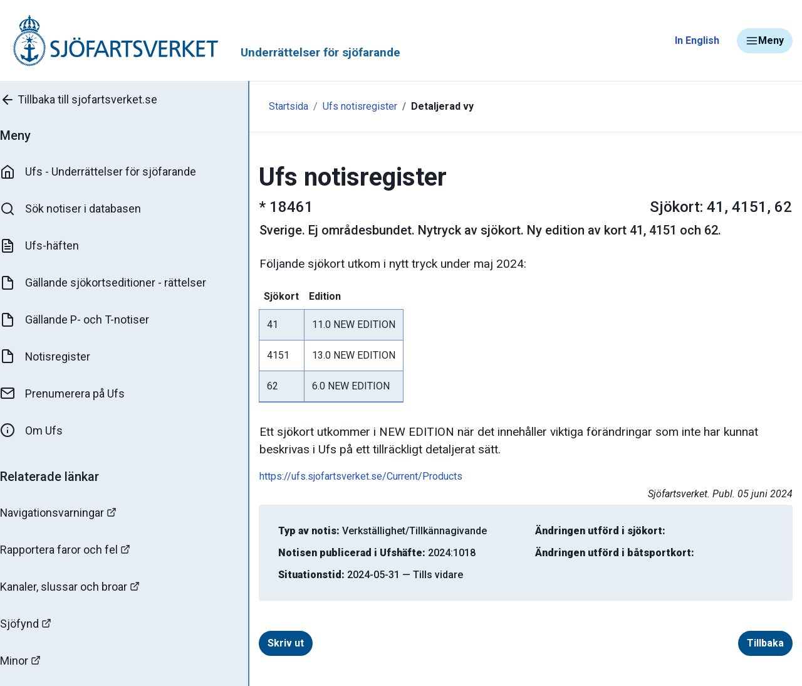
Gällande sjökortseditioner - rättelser (113, 282)
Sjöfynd (35, 623)
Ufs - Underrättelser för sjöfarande (108, 171)
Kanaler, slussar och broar (80, 586)
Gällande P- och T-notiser (84, 319)
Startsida (274, 106)
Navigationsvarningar (68, 512)
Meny (765, 40)
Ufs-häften (49, 245)
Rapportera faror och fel (75, 549)
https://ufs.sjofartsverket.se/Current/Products (346, 476)
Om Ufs (41, 430)
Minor (30, 660)
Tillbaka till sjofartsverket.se (88, 99)
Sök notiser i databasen (80, 208)
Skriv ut (271, 643)
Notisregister (55, 356)
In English (697, 40)
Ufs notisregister (345, 106)
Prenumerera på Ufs (72, 393)
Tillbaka (765, 643)
